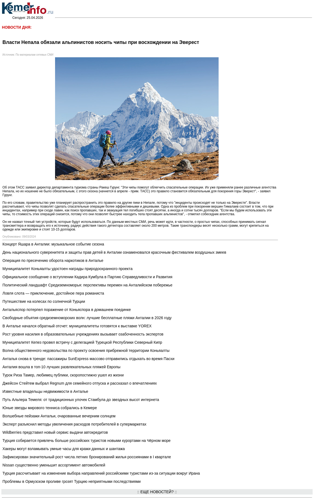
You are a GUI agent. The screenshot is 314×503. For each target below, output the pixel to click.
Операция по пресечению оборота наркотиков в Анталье (52, 260)
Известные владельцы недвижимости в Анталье (45, 391)
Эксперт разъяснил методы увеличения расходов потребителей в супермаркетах (74, 424)
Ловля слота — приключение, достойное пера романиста (53, 293)
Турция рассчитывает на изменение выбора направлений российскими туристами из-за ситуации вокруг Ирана (101, 473)
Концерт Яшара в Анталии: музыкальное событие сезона (53, 244)
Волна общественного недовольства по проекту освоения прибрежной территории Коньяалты (86, 350)
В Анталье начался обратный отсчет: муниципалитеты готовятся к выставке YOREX (77, 326)
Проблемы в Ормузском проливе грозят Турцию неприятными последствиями (71, 481)
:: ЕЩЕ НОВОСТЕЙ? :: (157, 492)
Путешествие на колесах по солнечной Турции (43, 301)
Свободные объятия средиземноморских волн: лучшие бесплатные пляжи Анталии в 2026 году (87, 318)
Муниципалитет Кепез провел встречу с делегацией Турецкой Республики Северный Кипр (82, 342)
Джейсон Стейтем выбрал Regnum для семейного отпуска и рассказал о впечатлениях (79, 383)
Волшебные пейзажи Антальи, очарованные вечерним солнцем (59, 416)
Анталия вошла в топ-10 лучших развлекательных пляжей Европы (61, 367)
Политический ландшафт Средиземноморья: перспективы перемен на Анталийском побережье (87, 285)
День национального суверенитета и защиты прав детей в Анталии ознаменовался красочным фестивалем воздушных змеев (114, 252)
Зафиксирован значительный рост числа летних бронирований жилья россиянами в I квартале (86, 457)
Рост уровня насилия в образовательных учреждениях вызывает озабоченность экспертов (82, 334)
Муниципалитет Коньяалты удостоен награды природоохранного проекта (67, 269)
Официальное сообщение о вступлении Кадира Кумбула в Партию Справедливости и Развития (87, 277)
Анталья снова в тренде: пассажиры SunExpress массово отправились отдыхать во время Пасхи (88, 359)
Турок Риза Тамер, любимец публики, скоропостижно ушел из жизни (63, 375)
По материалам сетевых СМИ (34, 54)
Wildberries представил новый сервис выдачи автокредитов (55, 432)
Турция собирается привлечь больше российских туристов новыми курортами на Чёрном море (86, 440)
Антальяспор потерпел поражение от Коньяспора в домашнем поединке (66, 309)
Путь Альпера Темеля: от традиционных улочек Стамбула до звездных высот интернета (80, 399)
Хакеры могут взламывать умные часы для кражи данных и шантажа (63, 449)
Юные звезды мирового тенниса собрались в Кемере (49, 408)
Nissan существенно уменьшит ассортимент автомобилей (53, 465)
